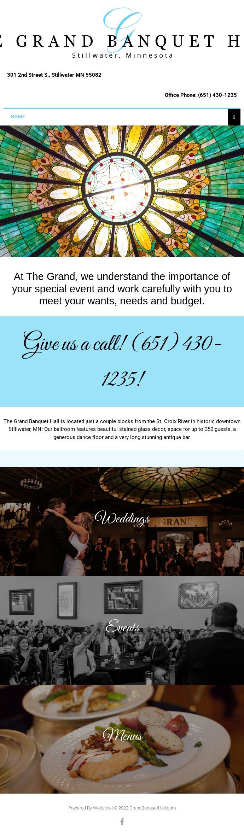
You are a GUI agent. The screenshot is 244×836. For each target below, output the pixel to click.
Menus (122, 736)
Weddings (122, 518)
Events (122, 627)
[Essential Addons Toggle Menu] (234, 116)
